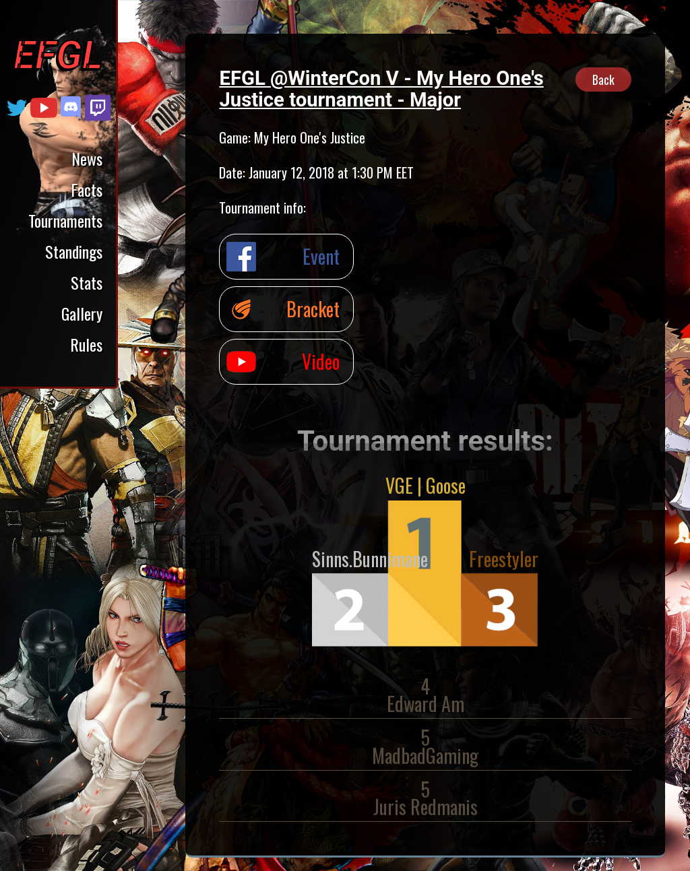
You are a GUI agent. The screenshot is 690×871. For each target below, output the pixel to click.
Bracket (313, 309)
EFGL (57, 55)
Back (603, 79)
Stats (86, 282)
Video (321, 361)
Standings (73, 251)
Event (321, 256)
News (86, 158)
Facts (86, 189)
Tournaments (65, 220)
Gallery (81, 313)
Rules (86, 344)
